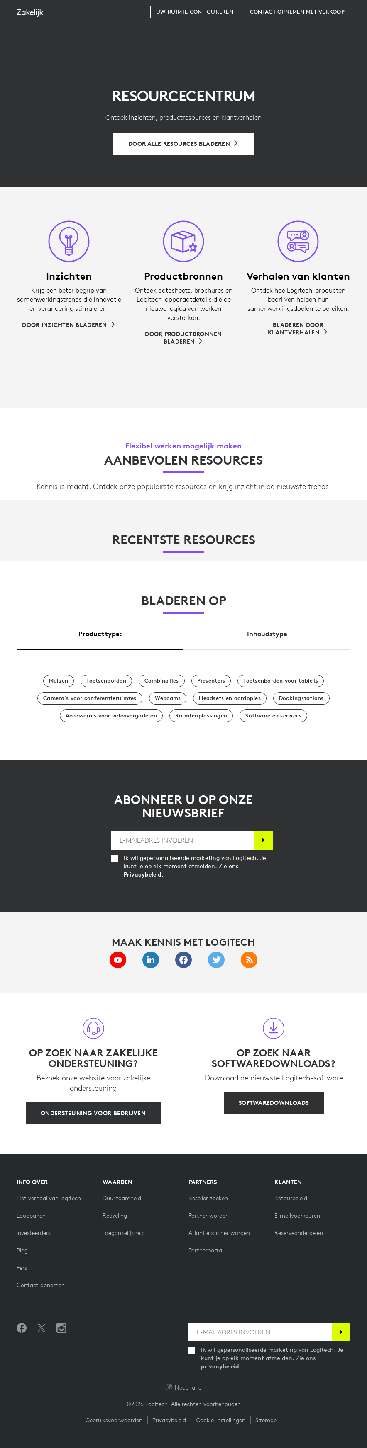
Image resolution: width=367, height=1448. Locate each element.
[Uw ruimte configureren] (194, 33)
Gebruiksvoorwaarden (114, 1420)
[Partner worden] (208, 1215)
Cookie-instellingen (220, 1420)
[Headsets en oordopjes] (229, 698)
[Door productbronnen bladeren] (183, 337)
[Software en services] (273, 715)
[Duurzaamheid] (122, 1198)
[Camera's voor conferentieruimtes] (89, 698)
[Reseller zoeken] (208, 1198)
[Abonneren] (263, 840)
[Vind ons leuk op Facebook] (22, 1328)
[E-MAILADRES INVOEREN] (182, 840)
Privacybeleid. (144, 874)
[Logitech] (60, 10)
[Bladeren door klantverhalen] (298, 328)
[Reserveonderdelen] (298, 1233)
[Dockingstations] (301, 698)
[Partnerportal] (205, 1250)
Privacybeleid (169, 1420)
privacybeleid (220, 1366)
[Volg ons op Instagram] (61, 1328)
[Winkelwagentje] (334, 10)
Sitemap (266, 1420)
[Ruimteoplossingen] (201, 715)
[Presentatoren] (211, 681)
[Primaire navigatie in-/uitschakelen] (357, 10)
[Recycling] (115, 1215)
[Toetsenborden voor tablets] (280, 681)
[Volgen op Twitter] (41, 1328)
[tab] (100, 632)
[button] (36, 32)
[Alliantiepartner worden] (219, 1233)
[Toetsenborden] (106, 681)
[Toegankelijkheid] (124, 1233)
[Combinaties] (162, 681)
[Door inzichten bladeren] (68, 325)
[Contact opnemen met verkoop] (297, 33)
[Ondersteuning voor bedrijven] (93, 1113)
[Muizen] (58, 681)
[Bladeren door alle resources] (183, 144)
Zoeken (309, 10)
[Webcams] (168, 698)
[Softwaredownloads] (274, 1103)
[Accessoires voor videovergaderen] (111, 715)
